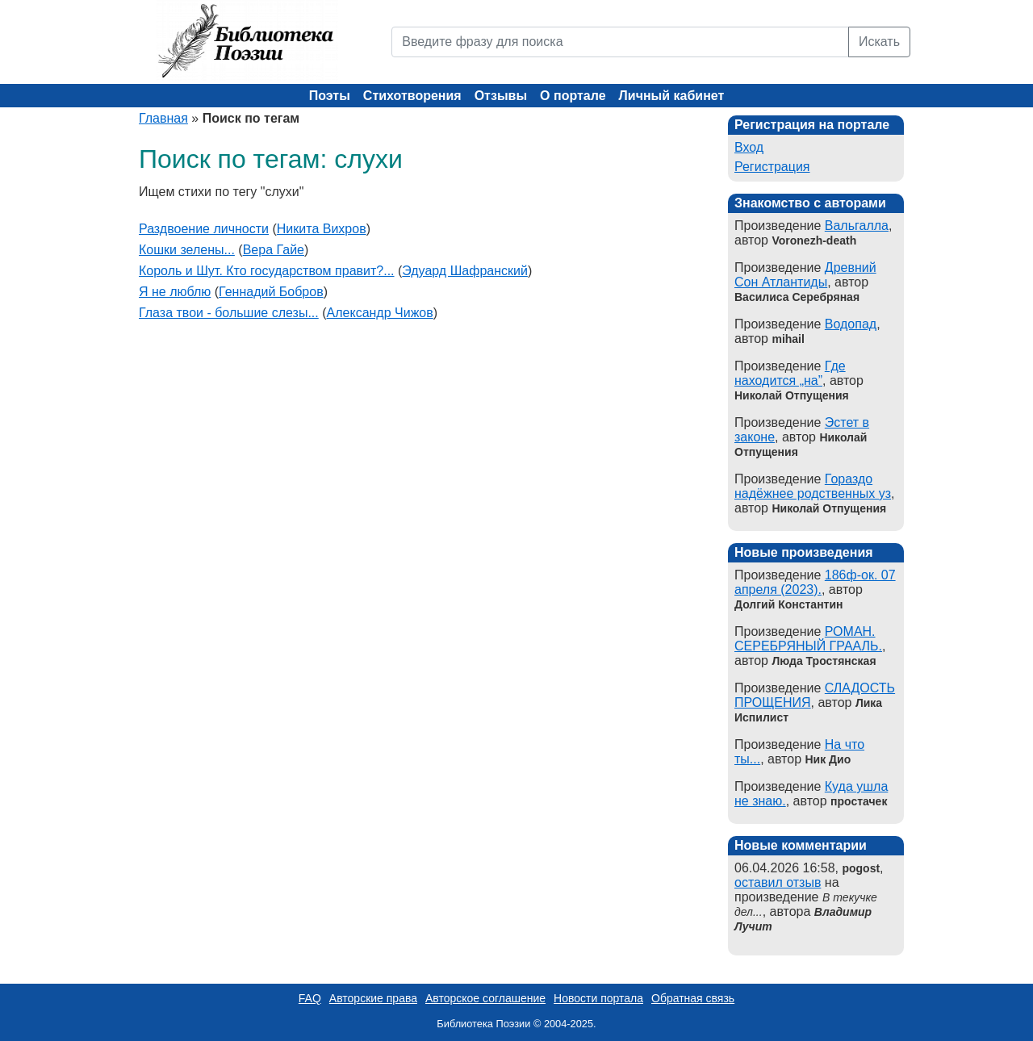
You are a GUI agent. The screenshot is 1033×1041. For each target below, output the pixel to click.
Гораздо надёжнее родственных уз (812, 486)
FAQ (310, 998)
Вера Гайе (273, 250)
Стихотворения (412, 95)
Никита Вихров (321, 229)
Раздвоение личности (204, 229)
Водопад (850, 324)
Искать (879, 41)
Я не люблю (175, 292)
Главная (163, 118)
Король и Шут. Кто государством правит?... (267, 271)
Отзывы (501, 95)
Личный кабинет (672, 95)
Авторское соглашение (485, 998)
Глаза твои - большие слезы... (229, 313)
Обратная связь (692, 998)
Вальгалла (857, 225)
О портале (572, 95)
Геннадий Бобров (271, 292)
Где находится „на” (790, 373)
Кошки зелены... (187, 250)
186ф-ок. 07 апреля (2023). (815, 582)
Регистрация (772, 167)
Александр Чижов (380, 313)
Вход (748, 147)
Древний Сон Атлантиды (805, 275)
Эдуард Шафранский (465, 271)
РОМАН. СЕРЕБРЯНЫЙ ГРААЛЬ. (808, 639)
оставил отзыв (777, 882)
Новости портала (598, 998)
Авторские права (373, 998)
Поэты (329, 95)
